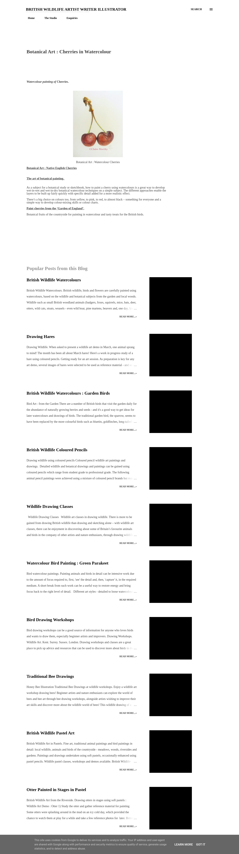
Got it (200, 844)
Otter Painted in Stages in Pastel (56, 789)
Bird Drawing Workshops (50, 619)
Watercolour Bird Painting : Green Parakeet (67, 563)
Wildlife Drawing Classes (50, 506)
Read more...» (128, 316)
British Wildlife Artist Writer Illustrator (76, 9)
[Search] (196, 9)
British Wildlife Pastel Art (51, 733)
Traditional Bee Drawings (50, 676)
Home (29, 18)
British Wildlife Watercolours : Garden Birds (68, 393)
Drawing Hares (41, 336)
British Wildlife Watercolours (54, 280)
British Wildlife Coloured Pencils (57, 449)
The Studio (48, 18)
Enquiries (70, 18)
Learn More (183, 844)
